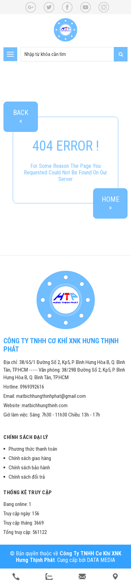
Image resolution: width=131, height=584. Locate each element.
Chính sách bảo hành (29, 468)
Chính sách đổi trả (27, 477)
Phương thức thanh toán (33, 449)
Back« (20, 116)
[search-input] (74, 54)
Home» (110, 203)
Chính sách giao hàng (30, 458)
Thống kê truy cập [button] (27, 492)
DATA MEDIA (101, 560)
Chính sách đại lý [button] (25, 437)
